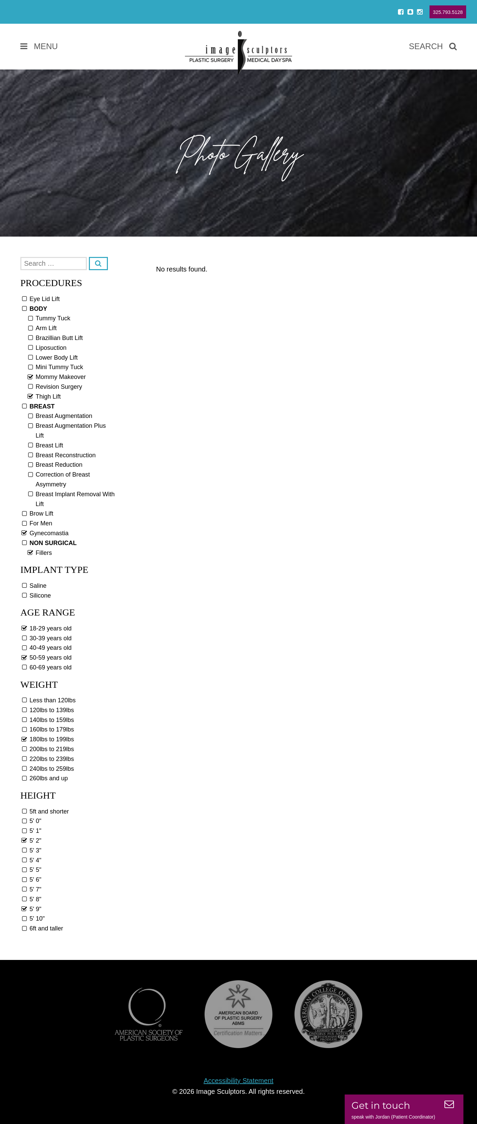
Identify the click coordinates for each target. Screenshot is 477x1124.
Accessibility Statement (238, 1080)
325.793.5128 (448, 12)
